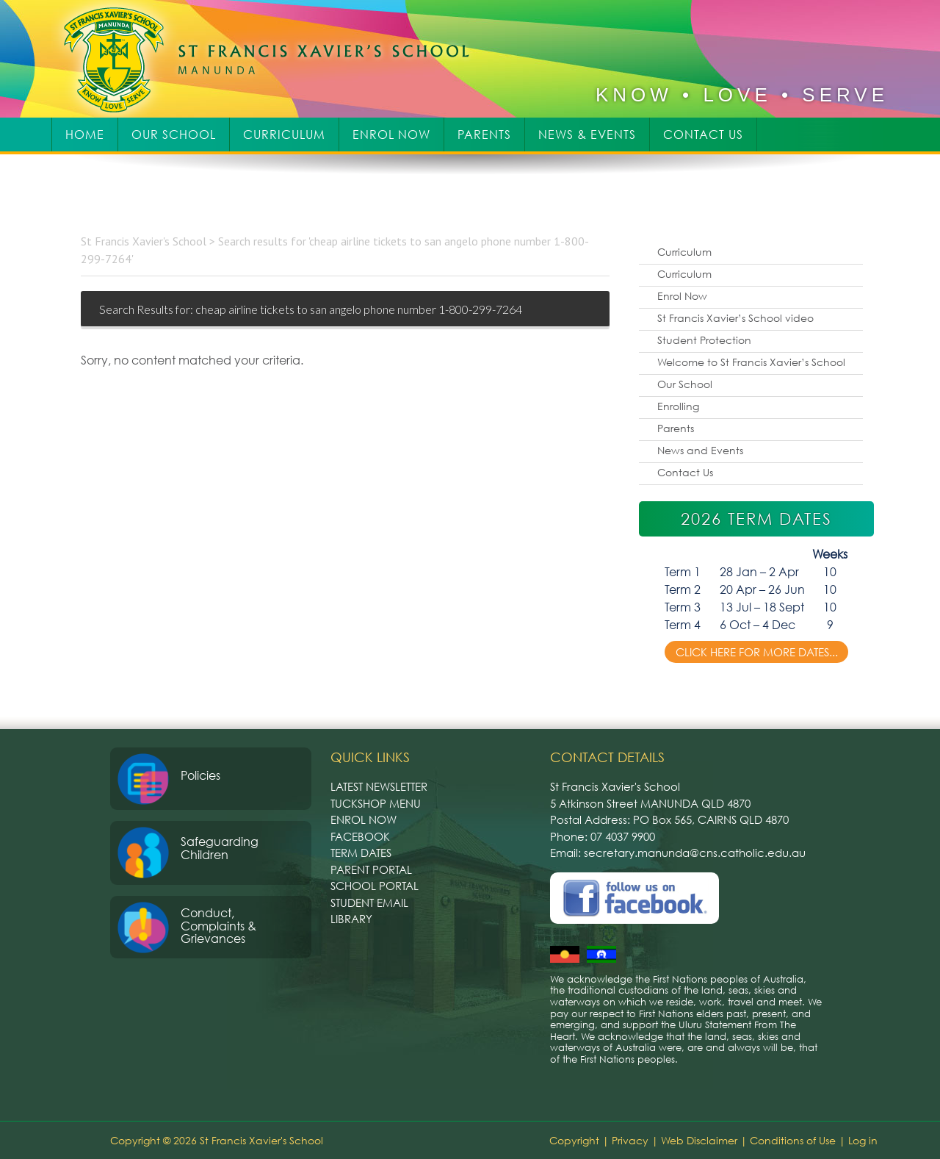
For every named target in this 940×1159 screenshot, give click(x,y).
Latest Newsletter (378, 786)
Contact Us (685, 472)
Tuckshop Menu (375, 803)
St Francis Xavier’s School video (735, 318)
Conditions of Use (793, 1140)
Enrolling (678, 406)
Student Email (369, 902)
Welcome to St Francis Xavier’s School (751, 362)
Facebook (360, 836)
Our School (684, 384)
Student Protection (704, 340)
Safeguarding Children (219, 848)
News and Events (700, 450)
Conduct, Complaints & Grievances (218, 925)
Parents (675, 428)
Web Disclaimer (699, 1140)
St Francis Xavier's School (276, 59)
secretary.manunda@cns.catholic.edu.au (695, 852)
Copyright (574, 1140)
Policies (200, 775)
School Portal (374, 885)
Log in (863, 1140)
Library (351, 918)
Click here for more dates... (757, 652)
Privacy (630, 1140)
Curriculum (684, 251)
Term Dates (360, 852)
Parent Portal (371, 869)
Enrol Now (682, 296)
